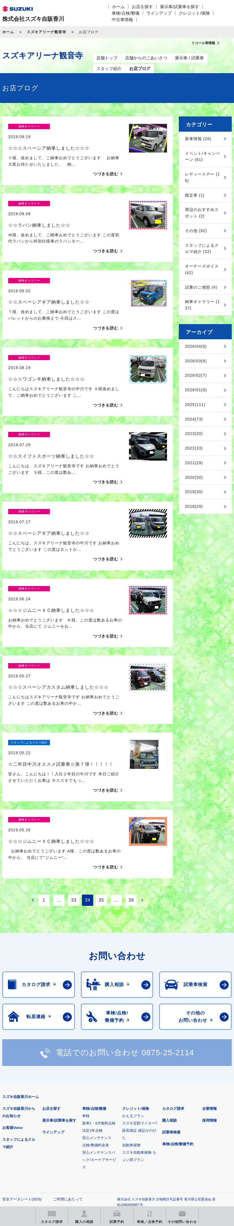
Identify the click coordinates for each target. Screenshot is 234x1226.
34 (87, 801)
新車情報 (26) (198, 138)
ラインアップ (159, 13)
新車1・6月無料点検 (98, 1025)
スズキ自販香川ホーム (20, 998)
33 (74, 801)
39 (131, 801)
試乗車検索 (171, 1034)
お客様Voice (12, 1029)
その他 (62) (196, 230)
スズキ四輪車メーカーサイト (31, 1137)
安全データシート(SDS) (21, 1101)
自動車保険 (131, 1047)
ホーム (118, 7)
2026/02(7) (196, 375)
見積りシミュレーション (102, 1137)
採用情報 (209, 1022)
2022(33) (194, 448)
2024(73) (194, 419)
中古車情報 (122, 19)
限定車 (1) (195, 195)
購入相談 (169, 1022)
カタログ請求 (173, 1010)
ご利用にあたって (68, 1101)
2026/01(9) (196, 390)
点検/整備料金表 (95, 1047)
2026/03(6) (196, 361)
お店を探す (142, 7)
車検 (86, 1018)
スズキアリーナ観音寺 (46, 32)
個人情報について (17, 1110)
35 (101, 801)
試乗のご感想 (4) (201, 287)
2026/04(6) (196, 346)
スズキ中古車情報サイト (102, 1166)
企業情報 (209, 1010)
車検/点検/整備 (125, 13)
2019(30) (194, 491)
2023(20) (194, 433)
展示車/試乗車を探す (179, 7)
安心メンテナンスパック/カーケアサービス (99, 1061)
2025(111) (195, 404)
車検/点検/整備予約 (177, 1046)
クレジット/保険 (194, 13)
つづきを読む (105, 164)
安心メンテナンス (97, 1040)
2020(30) (194, 477)
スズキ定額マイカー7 (139, 1025)
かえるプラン (133, 1018)
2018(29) (194, 506)
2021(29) (194, 463)
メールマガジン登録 (171, 1137)
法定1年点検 (92, 1032)
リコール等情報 (31, 1166)
